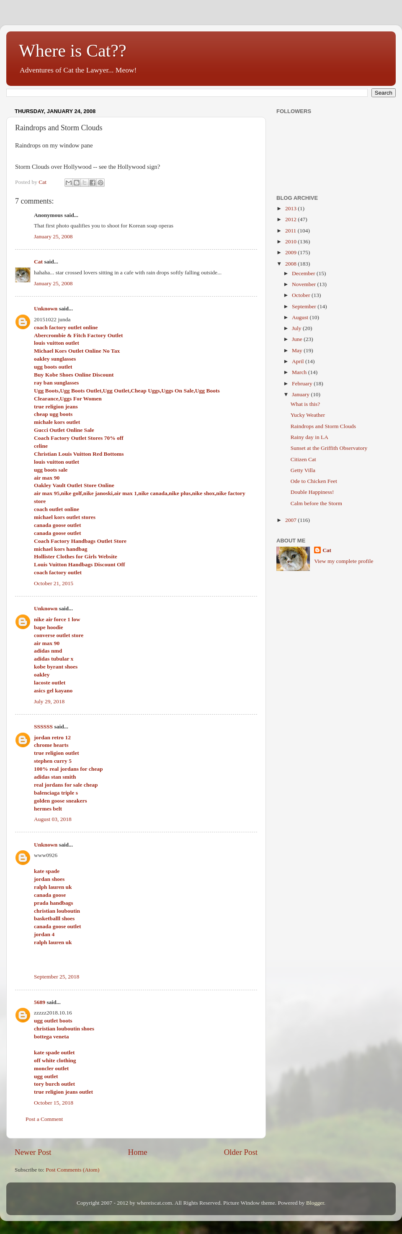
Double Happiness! (312, 492)
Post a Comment (44, 1119)
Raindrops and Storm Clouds (323, 426)
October (302, 295)
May (298, 350)
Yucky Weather (308, 415)
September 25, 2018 (56, 976)
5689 (39, 1002)
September (304, 306)
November (304, 284)
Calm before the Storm (316, 503)
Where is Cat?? (72, 50)
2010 (291, 241)
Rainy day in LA (309, 437)
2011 (291, 230)
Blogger (315, 1203)
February (303, 383)
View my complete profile (343, 561)
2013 (291, 208)
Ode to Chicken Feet (314, 481)
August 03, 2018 (53, 819)
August (300, 317)
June (298, 339)
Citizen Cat (303, 459)
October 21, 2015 (53, 583)
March (300, 372)
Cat (38, 261)
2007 (291, 520)
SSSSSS (43, 726)
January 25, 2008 (53, 236)
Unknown (45, 308)
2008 (291, 264)
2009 (291, 252)
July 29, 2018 (49, 701)
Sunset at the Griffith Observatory (329, 448)
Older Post (241, 1152)
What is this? (305, 404)
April (298, 361)
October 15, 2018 (53, 1103)
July (297, 328)
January (301, 394)
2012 (291, 219)
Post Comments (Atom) (72, 1170)
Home (137, 1152)
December (304, 273)
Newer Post (33, 1152)
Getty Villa (303, 470)
